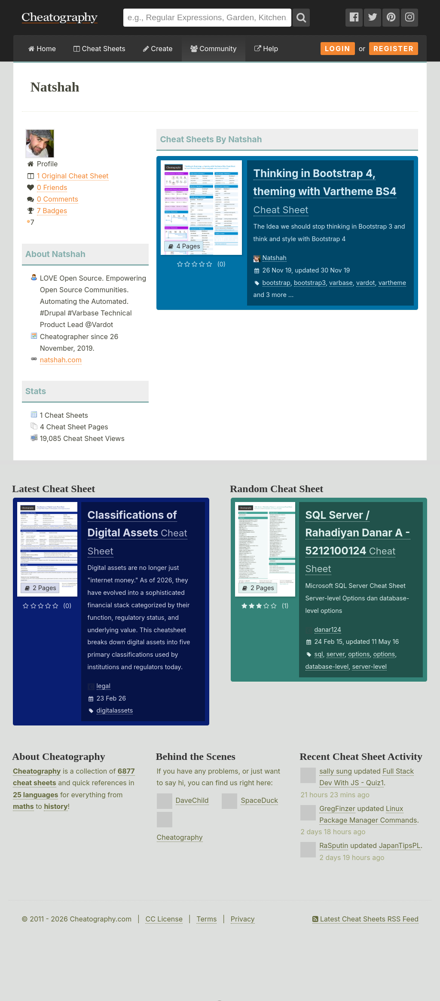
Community (213, 48)
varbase (341, 282)
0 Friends (52, 187)
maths (23, 806)
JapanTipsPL (400, 845)
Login (338, 48)
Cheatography (37, 771)
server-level (369, 666)
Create (158, 48)
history (55, 806)
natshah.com (61, 359)
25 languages (35, 794)
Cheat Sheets (99, 48)
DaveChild (192, 800)
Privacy (243, 919)
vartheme (392, 282)
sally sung (335, 771)
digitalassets (115, 710)
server (336, 654)
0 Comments (57, 199)
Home (42, 48)
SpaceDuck (259, 800)
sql (319, 654)
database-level (327, 666)
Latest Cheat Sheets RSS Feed (365, 919)
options (359, 654)
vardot (365, 282)
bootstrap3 (310, 282)
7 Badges (52, 210)
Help (266, 48)
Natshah (275, 257)
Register (393, 48)
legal (103, 685)
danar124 (328, 629)
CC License (164, 919)
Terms (206, 919)
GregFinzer (337, 808)
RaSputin (333, 845)
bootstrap (276, 282)
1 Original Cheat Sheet (73, 175)
